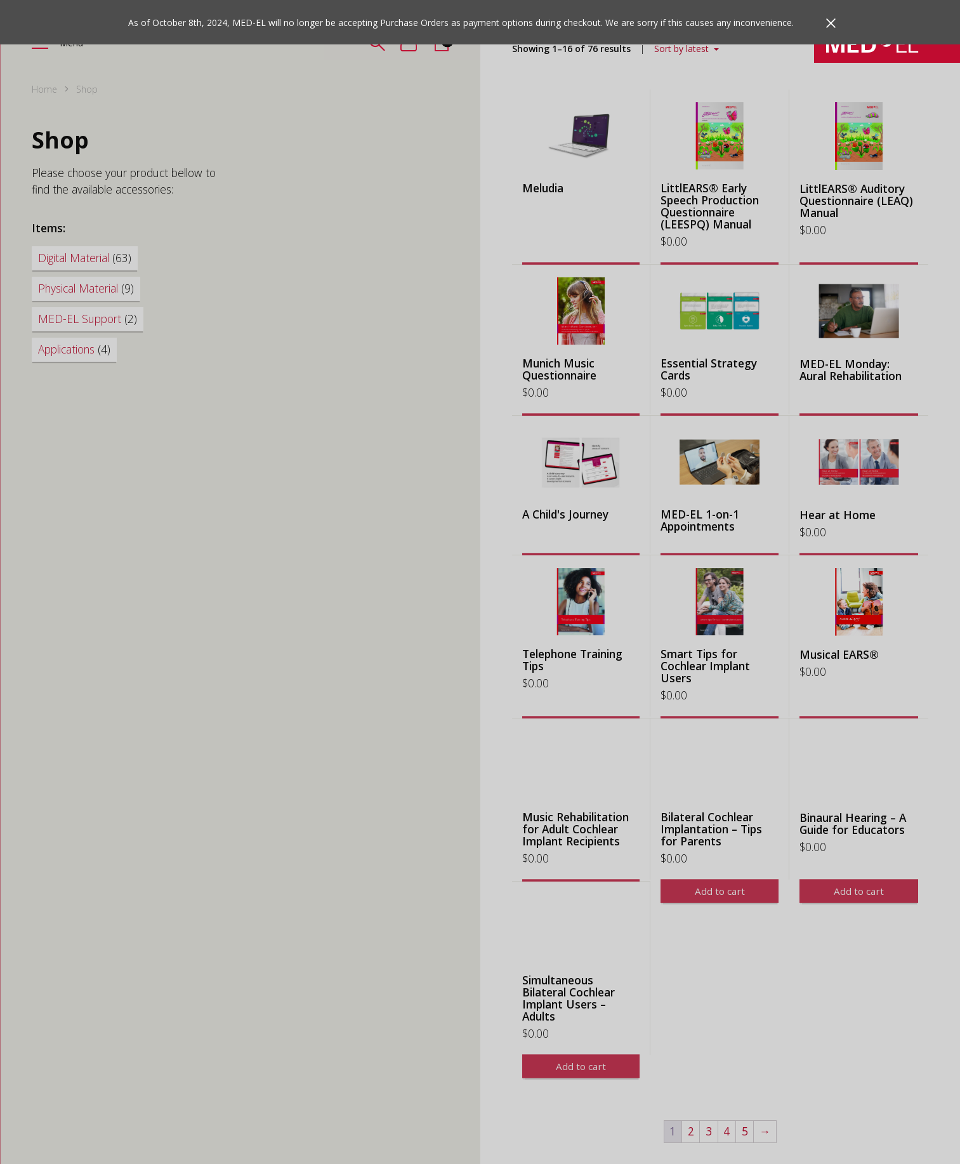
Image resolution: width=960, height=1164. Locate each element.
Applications (74, 349)
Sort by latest (682, 49)
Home (44, 89)
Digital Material (84, 257)
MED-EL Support (87, 318)
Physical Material (86, 288)
